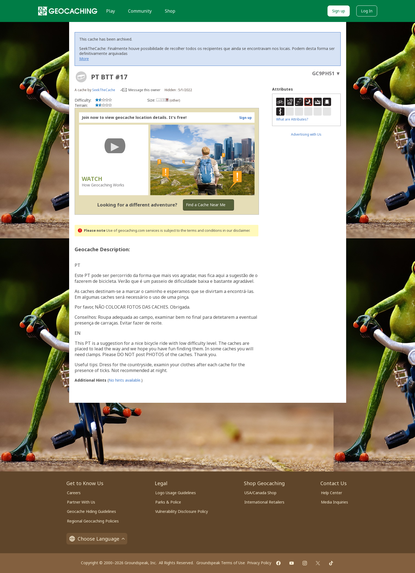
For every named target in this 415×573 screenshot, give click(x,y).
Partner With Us (81, 502)
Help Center (331, 492)
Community (140, 11)
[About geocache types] (81, 76)
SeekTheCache (103, 90)
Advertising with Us (306, 134)
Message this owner (144, 90)
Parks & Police (168, 502)
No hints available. (125, 380)
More (84, 58)
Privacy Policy (259, 562)
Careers (74, 492)
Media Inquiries (334, 502)
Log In (366, 10)
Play (110, 11)
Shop (170, 11)
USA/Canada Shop (260, 492)
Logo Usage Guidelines (175, 492)
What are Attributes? (292, 119)
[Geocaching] (67, 10)
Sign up (338, 10)
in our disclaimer (236, 230)
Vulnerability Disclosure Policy (181, 511)
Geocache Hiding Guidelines (91, 511)
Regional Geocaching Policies (93, 521)
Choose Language (97, 538)
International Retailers (264, 502)
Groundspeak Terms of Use (220, 562)
